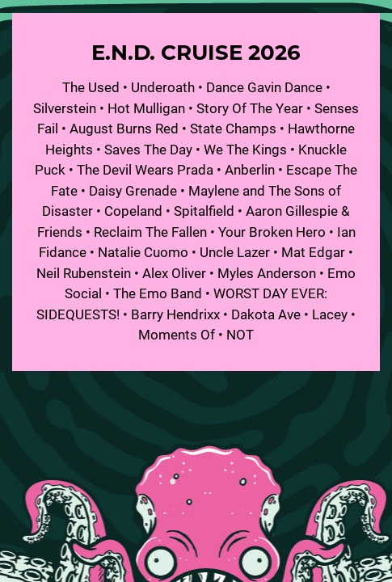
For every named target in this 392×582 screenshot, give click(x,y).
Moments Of (176, 334)
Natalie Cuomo (143, 251)
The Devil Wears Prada (145, 169)
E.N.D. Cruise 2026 (196, 51)
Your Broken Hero (272, 231)
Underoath (163, 87)
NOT (240, 334)
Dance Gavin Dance (264, 87)
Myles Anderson (266, 273)
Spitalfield (204, 210)
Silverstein (64, 108)
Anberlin (250, 169)
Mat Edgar (313, 251)
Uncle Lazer (235, 251)
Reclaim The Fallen (150, 231)
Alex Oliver (174, 273)
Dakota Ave (266, 314)
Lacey (330, 314)
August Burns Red (124, 128)
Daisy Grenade (133, 190)
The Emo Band (157, 293)
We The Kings (245, 149)
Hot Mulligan (146, 108)
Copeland (133, 210)
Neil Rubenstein (83, 273)
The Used (91, 87)
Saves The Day (148, 149)
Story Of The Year (249, 108)
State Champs (233, 128)
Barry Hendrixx (175, 314)
